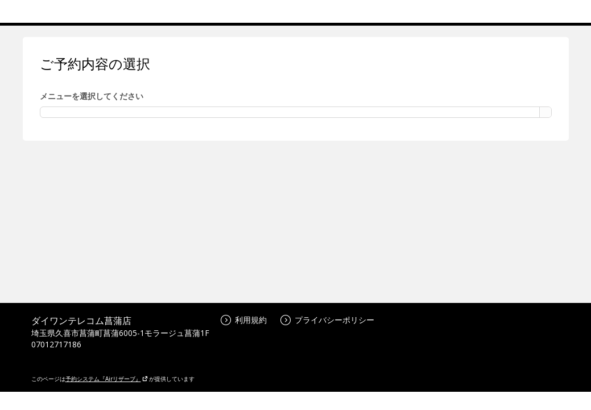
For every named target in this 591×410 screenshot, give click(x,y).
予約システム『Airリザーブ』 (106, 379)
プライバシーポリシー (327, 319)
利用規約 (244, 319)
